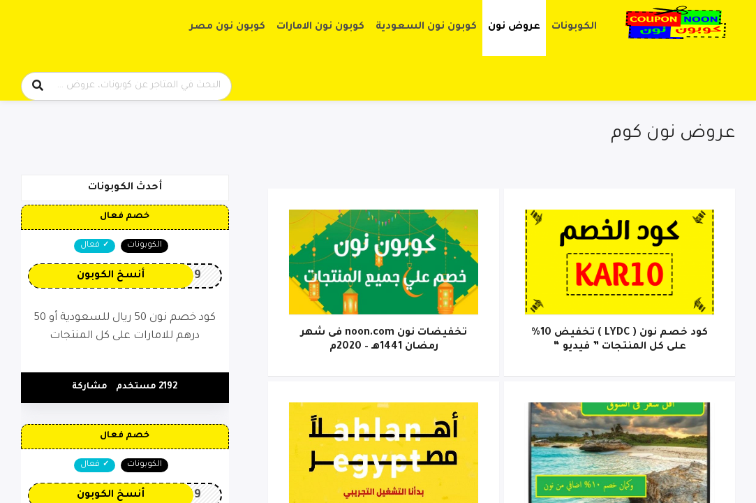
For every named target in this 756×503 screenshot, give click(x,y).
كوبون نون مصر (227, 27)
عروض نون (514, 27)
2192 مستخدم (146, 387)
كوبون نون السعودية (426, 27)
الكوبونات (574, 27)
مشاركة (90, 387)
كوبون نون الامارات (320, 27)
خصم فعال (124, 216)
